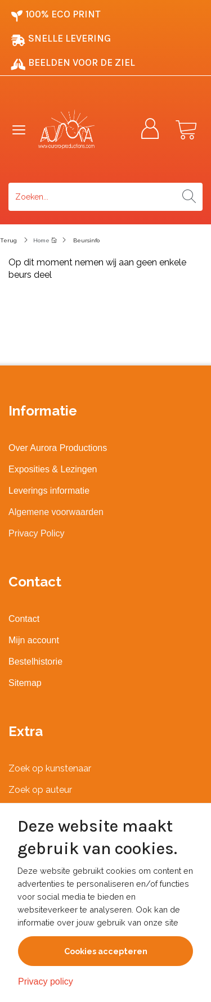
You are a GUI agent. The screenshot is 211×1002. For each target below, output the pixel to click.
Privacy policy (45, 981)
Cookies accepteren (105, 951)
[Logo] (77, 129)
